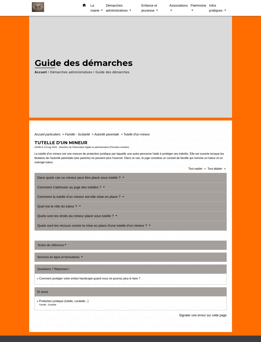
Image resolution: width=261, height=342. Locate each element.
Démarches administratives (71, 72)
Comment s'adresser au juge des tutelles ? (69, 187)
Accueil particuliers (48, 134)
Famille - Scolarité (78, 134)
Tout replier (198, 168)
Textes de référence (50, 245)
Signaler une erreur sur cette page (203, 315)
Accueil (41, 72)
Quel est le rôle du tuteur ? (57, 206)
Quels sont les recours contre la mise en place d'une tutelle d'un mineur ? (92, 225)
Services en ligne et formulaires (58, 257)
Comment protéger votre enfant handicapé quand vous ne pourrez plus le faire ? (89, 278)
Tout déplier (216, 168)
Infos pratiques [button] (216, 8)
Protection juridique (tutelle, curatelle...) (63, 301)
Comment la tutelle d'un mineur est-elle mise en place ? (79, 197)
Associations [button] (178, 5)
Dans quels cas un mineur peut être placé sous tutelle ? (79, 177)
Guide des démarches (113, 72)
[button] (84, 6)
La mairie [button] (95, 8)
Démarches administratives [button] (117, 8)
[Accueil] (54, 8)
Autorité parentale (107, 134)
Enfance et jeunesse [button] (149, 8)
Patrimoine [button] (198, 5)
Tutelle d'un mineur (136, 134)
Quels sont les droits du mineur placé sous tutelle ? (76, 216)
